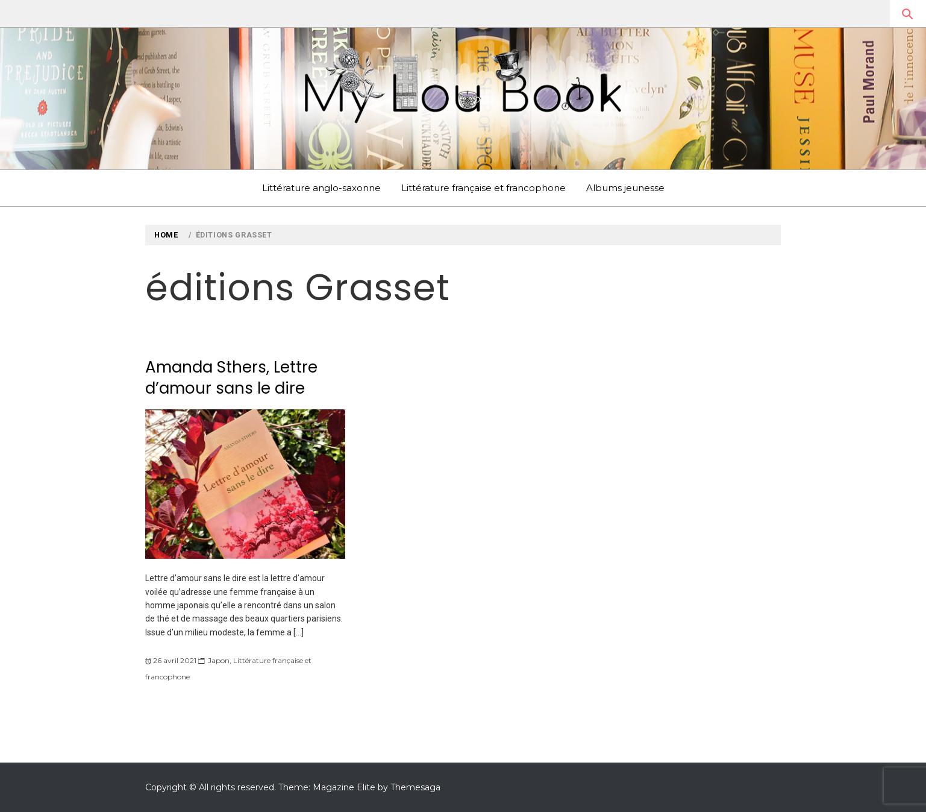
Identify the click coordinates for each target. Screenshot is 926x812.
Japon (219, 660)
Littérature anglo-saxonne (321, 188)
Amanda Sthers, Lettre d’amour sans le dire (231, 377)
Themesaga (415, 787)
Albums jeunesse (625, 188)
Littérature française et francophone (483, 188)
